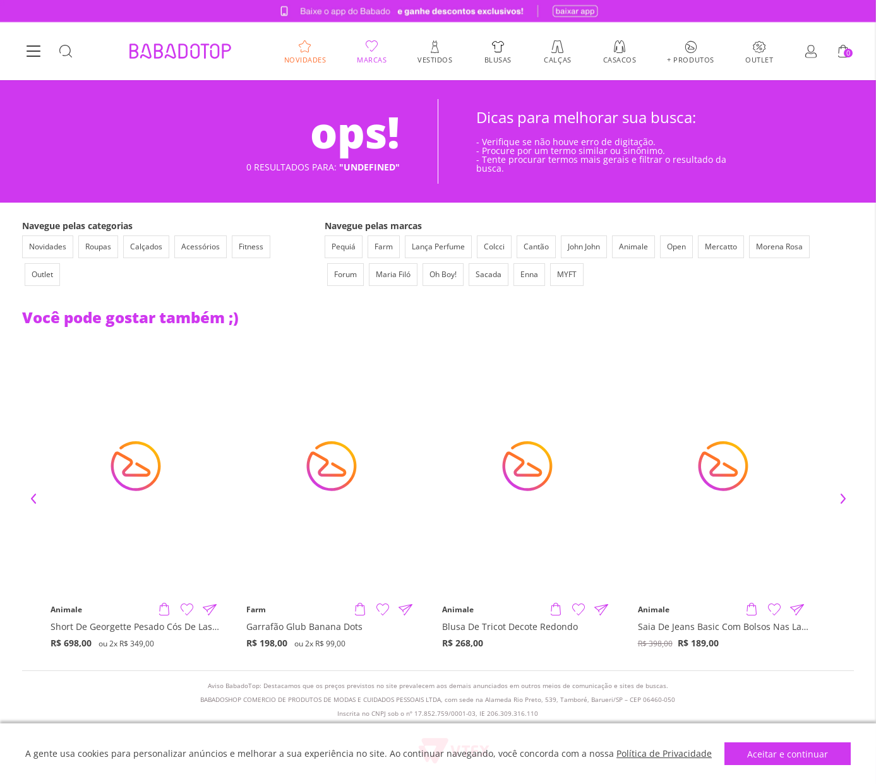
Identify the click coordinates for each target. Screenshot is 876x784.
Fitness (251, 246)
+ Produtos (690, 59)
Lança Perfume (438, 246)
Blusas (498, 59)
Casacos (620, 59)
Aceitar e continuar (787, 754)
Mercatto (721, 246)
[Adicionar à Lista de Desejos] (187, 609)
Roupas (98, 246)
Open (676, 246)
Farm (384, 246)
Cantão (536, 246)
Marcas (372, 59)
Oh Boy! (443, 274)
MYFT (567, 274)
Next (843, 498)
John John (584, 246)
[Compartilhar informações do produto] (209, 609)
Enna (529, 274)
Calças (557, 59)
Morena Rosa (779, 246)
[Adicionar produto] (164, 609)
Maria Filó (393, 274)
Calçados (146, 246)
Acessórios (200, 246)
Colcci (494, 246)
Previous (33, 498)
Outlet (759, 59)
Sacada (488, 274)
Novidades (305, 59)
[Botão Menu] (33, 51)
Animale (633, 246)
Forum (345, 274)
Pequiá (344, 246)
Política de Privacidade (664, 753)
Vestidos (434, 59)
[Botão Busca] (65, 51)
